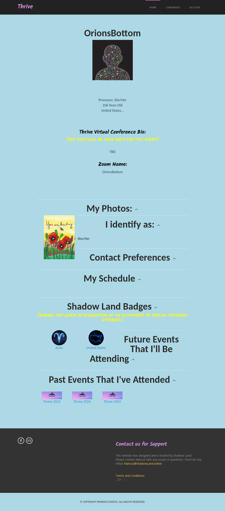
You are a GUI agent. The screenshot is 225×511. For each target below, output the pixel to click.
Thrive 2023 (51, 401)
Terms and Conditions (130, 476)
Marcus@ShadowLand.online (143, 463)
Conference (173, 7)
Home (153, 7)
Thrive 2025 (112, 401)
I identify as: (133, 224)
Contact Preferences (133, 257)
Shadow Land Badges (112, 306)
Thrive (25, 7)
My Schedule (112, 278)
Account (195, 7)
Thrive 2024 (82, 401)
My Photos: (113, 208)
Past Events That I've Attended (112, 379)
